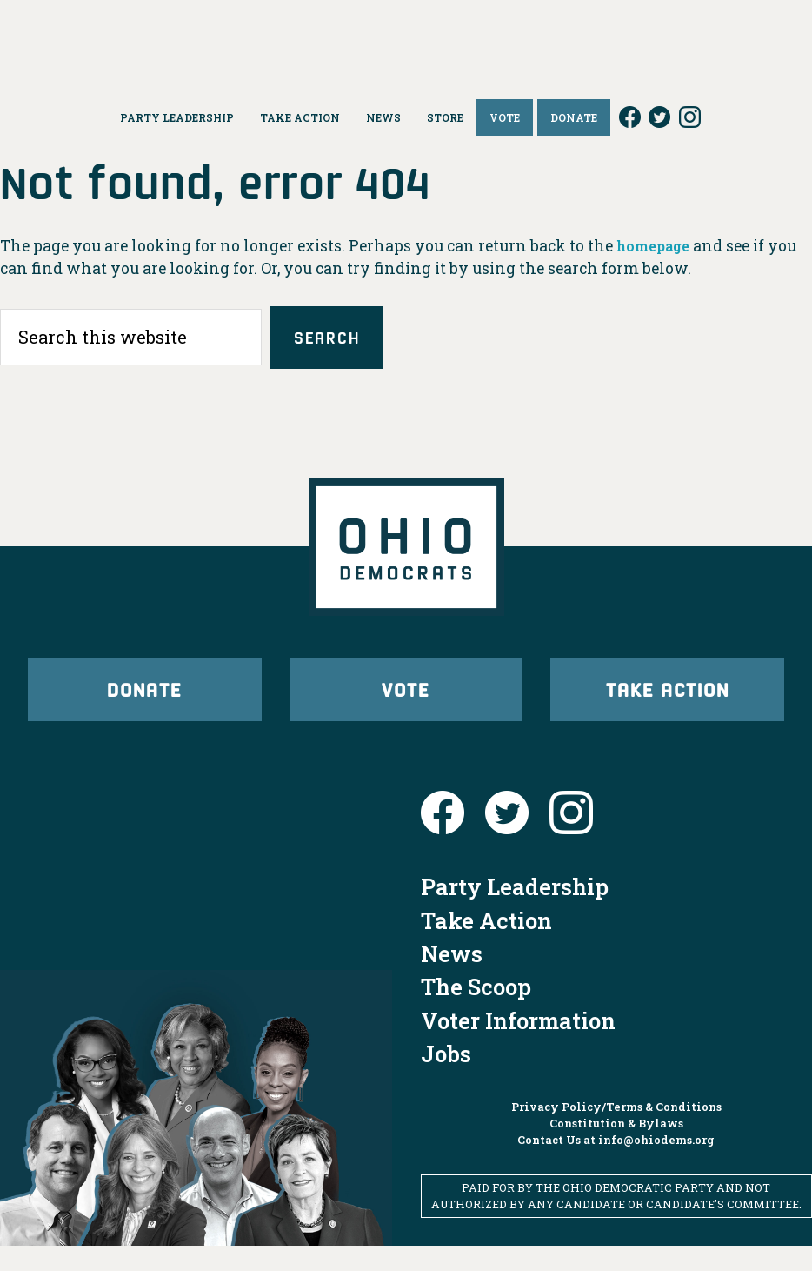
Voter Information (518, 1045)
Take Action (667, 703)
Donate (144, 703)
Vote (406, 703)
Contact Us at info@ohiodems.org (616, 1165)
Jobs (446, 1079)
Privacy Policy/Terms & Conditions (616, 1131)
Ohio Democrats (405, 39)
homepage (657, 246)
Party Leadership (515, 911)
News (452, 978)
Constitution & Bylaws (616, 1148)
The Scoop (476, 1012)
